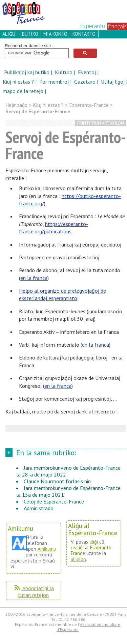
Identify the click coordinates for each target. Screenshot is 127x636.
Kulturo (64, 72)
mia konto (55, 34)
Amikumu (47, 549)
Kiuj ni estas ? (19, 81)
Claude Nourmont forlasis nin (57, 481)
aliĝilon (78, 559)
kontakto (84, 34)
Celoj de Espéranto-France (54, 501)
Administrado (39, 508)
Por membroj (54, 81)
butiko (30, 34)
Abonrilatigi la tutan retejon (33, 591)
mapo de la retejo (23, 91)
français (117, 26)
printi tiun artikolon (100, 123)
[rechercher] (36, 53)
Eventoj (87, 72)
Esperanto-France (89, 105)
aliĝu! (9, 34)
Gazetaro (85, 81)
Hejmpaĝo (16, 105)
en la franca (33, 277)
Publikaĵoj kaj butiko (27, 72)
